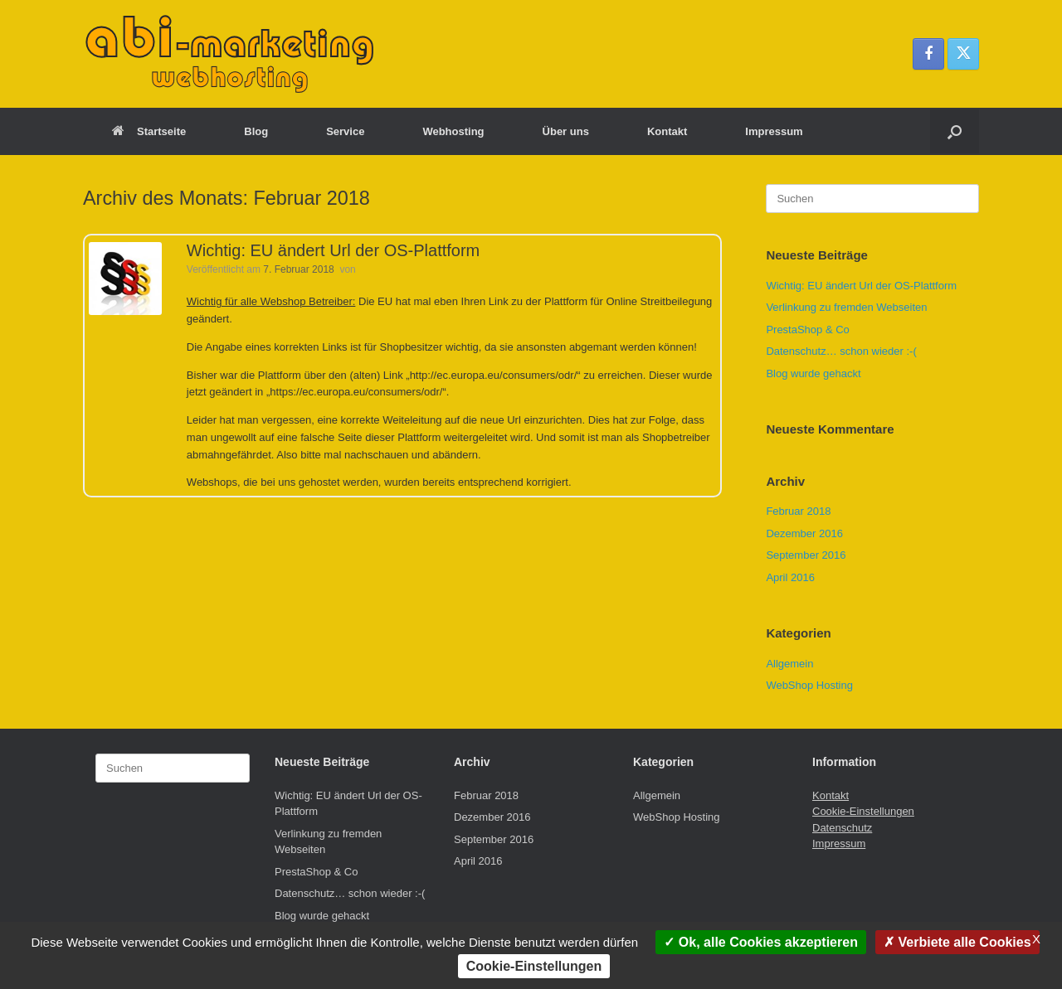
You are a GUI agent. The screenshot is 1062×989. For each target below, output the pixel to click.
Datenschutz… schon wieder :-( (841, 351)
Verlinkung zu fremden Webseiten (846, 307)
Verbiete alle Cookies (957, 942)
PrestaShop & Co (807, 329)
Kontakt (667, 131)
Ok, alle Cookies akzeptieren (761, 942)
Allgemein (789, 663)
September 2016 (805, 555)
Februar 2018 (798, 511)
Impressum (773, 131)
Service (345, 131)
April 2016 (790, 577)
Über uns (566, 131)
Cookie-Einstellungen (863, 811)
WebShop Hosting (809, 685)
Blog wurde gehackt (813, 373)
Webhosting (453, 131)
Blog (256, 131)
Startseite (149, 131)
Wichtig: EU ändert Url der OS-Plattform (333, 250)
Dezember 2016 (804, 533)
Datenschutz (842, 828)
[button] (954, 131)
